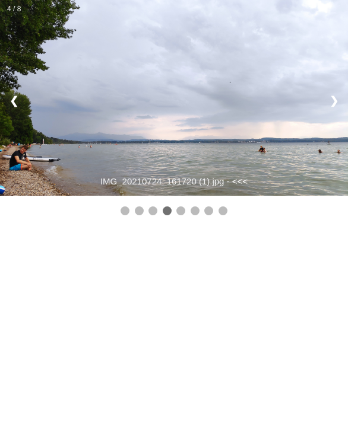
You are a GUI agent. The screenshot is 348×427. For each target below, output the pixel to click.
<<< (240, 181)
